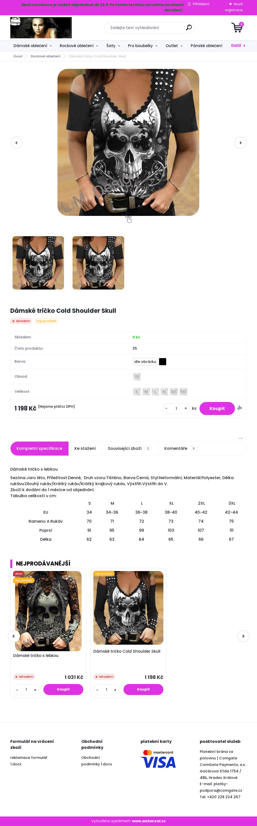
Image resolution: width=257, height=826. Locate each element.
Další (236, 45)
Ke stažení (85, 448)
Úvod (18, 56)
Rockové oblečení (77, 45)
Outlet (172, 45)
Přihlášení (201, 4)
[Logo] (41, 27)
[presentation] (16, 142)
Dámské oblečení (30, 45)
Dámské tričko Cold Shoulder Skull (126, 651)
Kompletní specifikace (39, 448)
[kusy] (176, 408)
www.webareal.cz (149, 820)
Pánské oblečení (206, 45)
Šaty (110, 45)
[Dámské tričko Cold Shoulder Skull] (128, 142)
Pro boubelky (140, 45)
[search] (189, 29)
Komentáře (181, 449)
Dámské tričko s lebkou (35, 655)
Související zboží (130, 449)
